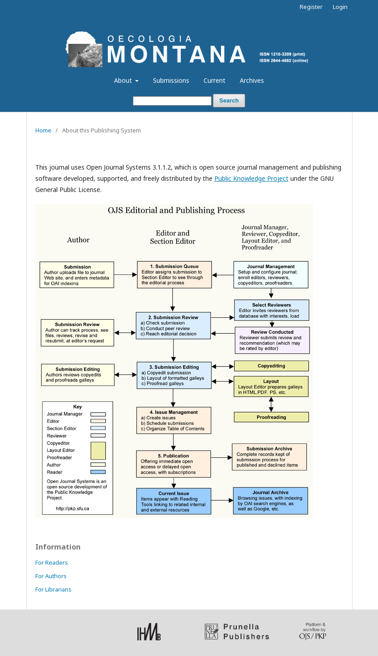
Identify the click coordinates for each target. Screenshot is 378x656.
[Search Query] (172, 101)
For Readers (51, 562)
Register (311, 7)
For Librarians (53, 589)
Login (340, 7)
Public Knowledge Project (251, 178)
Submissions (171, 80)
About (124, 80)
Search (228, 100)
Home (43, 130)
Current (214, 80)
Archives (252, 80)
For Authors (51, 576)
